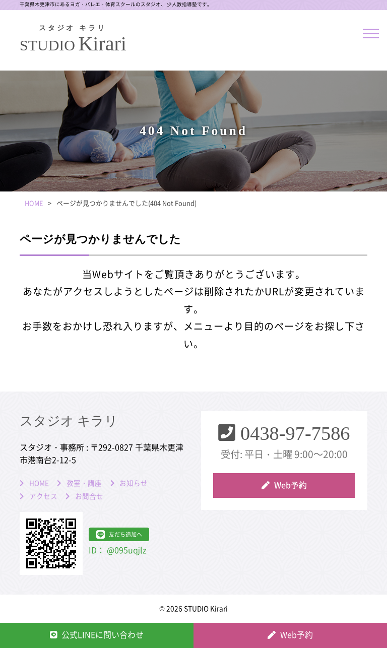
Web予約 (290, 485)
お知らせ (133, 483)
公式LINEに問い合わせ (102, 635)
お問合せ (89, 496)
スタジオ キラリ (69, 421)
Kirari (72, 40)
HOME (39, 483)
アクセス (43, 496)
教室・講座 (84, 483)
